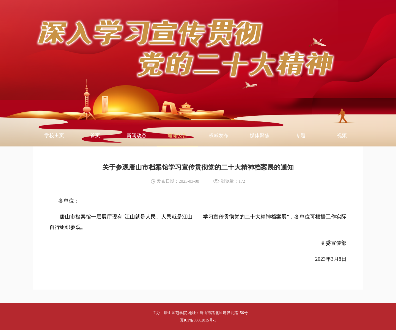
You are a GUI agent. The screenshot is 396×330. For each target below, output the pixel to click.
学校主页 (54, 135)
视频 (342, 135)
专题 (301, 135)
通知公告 (177, 135)
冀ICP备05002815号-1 (198, 320)
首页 (95, 135)
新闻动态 (136, 135)
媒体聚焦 (260, 135)
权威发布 (219, 135)
